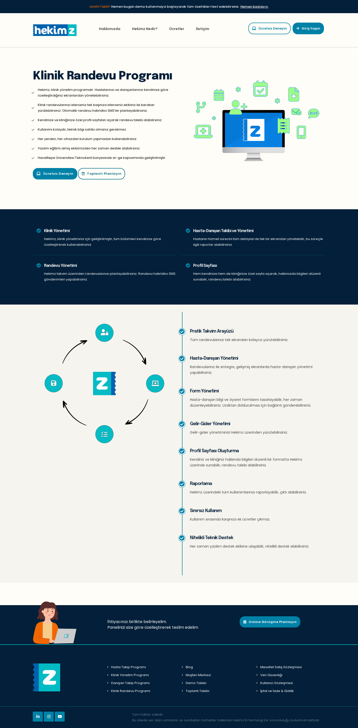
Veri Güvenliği (271, 675)
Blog (189, 667)
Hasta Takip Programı (128, 667)
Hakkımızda (109, 28)
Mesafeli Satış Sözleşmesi (281, 667)
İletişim (202, 28)
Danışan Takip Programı (130, 683)
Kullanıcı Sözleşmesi (276, 683)
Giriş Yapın (308, 28)
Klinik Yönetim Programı (130, 675)
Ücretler (176, 28)
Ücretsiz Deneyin (269, 28)
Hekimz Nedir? (145, 28)
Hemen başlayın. (254, 6)
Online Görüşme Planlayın (270, 622)
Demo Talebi (196, 683)
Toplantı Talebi (197, 691)
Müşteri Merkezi (198, 675)
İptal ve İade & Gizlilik (277, 691)
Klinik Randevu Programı (130, 691)
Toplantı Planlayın (102, 173)
